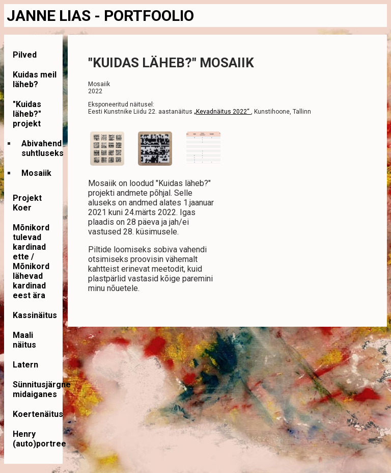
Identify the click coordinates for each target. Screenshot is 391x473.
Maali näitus (24, 340)
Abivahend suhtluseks (42, 148)
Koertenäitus (38, 414)
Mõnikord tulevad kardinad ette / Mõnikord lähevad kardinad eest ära (31, 261)
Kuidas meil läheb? (35, 79)
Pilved (25, 55)
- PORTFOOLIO (144, 15)
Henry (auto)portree (39, 439)
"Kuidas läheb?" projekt (27, 113)
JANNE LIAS (50, 15)
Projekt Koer (27, 203)
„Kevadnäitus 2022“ (222, 111)
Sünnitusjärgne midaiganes (42, 389)
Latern (25, 365)
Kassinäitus (35, 315)
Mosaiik (36, 173)
